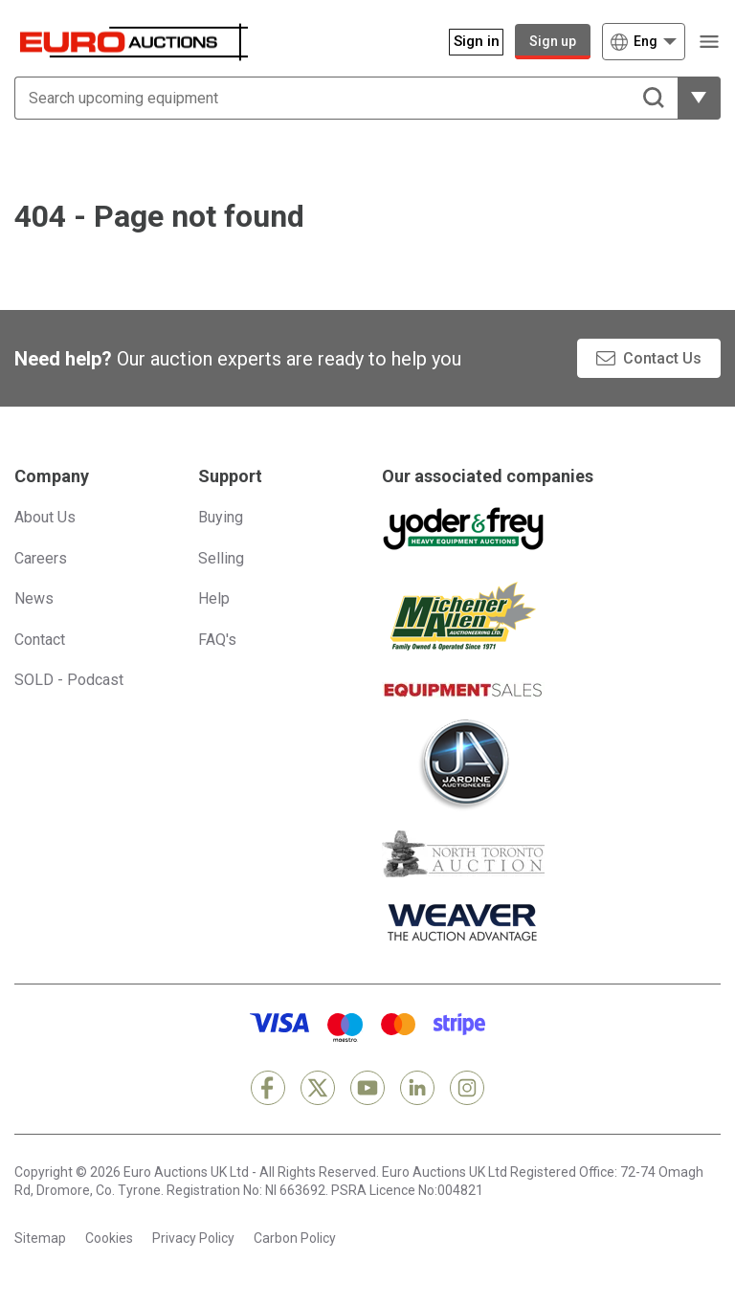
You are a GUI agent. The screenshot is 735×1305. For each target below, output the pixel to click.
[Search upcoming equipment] (346, 98)
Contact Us (662, 358)
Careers (40, 558)
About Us (45, 517)
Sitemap (40, 1238)
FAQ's (217, 639)
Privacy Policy (193, 1238)
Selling (221, 558)
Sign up (552, 41)
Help (214, 598)
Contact (39, 639)
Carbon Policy (295, 1238)
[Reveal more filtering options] (699, 98)
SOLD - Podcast (68, 680)
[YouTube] (367, 1088)
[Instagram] (467, 1088)
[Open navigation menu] (709, 41)
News (34, 598)
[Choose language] (643, 41)
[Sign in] (466, 41)
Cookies (109, 1238)
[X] (318, 1088)
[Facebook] (268, 1088)
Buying (220, 517)
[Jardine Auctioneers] (463, 764)
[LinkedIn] (417, 1088)
